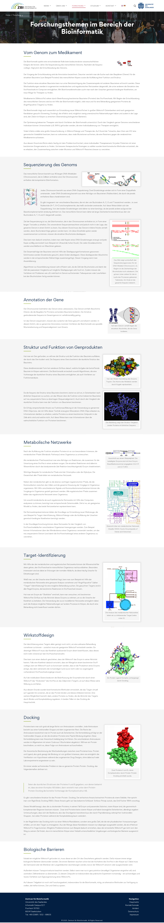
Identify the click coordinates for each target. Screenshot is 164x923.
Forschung (17, 15)
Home (8, 15)
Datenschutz (133, 912)
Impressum (134, 915)
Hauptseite (134, 902)
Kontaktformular (132, 906)
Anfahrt (135, 909)
